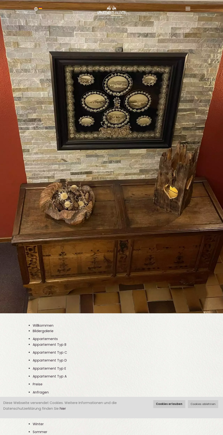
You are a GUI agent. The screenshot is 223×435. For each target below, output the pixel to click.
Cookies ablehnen (203, 404)
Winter (38, 424)
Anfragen (41, 392)
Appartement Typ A (50, 376)
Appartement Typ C (50, 352)
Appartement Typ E (49, 368)
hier (63, 408)
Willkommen (43, 325)
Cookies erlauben (169, 404)
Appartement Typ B (49, 344)
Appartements (45, 338)
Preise (37, 384)
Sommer (40, 432)
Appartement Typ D (50, 360)
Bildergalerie (43, 331)
